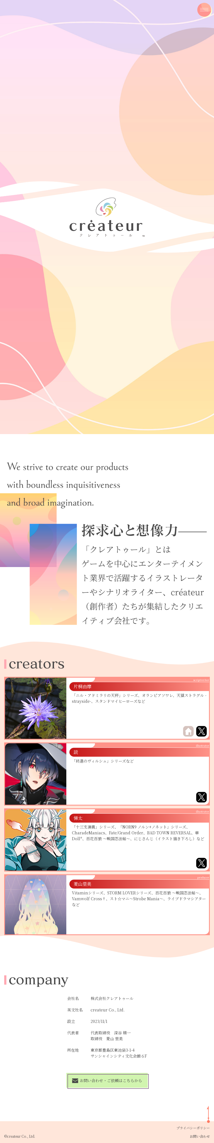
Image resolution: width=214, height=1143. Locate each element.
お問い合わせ (200, 1136)
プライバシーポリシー (193, 1127)
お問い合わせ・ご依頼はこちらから (107, 1080)
